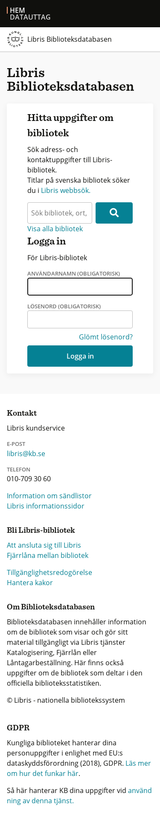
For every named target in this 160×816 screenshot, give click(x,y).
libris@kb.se (26, 453)
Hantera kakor (30, 582)
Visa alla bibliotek (55, 228)
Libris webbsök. (65, 190)
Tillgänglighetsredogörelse (49, 572)
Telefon (18, 469)
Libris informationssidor (45, 506)
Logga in (80, 356)
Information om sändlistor (49, 495)
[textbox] (59, 213)
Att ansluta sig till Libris (44, 545)
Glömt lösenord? (106, 337)
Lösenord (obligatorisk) (64, 306)
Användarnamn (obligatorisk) (73, 273)
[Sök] (114, 213)
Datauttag (30, 17)
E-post (16, 444)
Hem (17, 10)
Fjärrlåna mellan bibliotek (47, 555)
